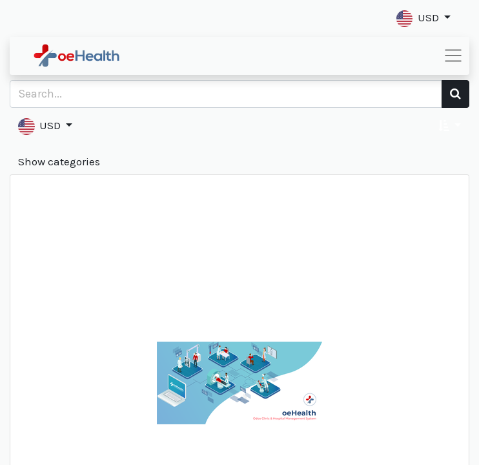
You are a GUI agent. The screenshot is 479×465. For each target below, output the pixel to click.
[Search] (455, 94)
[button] (423, 18)
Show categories (59, 161)
